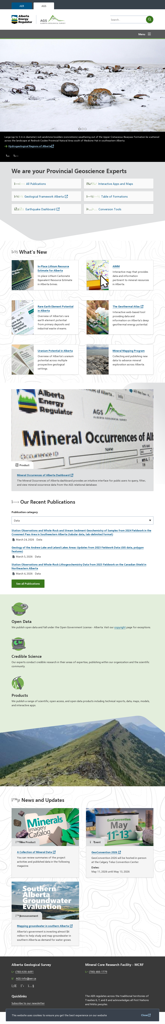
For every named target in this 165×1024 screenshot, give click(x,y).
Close (144, 1015)
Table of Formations (114, 196)
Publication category (25, 512)
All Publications (36, 184)
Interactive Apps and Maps (115, 184)
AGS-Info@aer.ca (26, 978)
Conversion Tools (110, 209)
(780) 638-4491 (24, 971)
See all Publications (28, 583)
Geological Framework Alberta (44, 196)
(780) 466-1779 (98, 971)
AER (22, 5)
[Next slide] (16, 155)
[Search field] (127, 19)
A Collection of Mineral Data (34, 852)
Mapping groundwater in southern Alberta (43, 925)
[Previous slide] (7, 155)
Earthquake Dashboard (40, 209)
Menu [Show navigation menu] (141, 34)
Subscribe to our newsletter (28, 1003)
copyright (120, 627)
